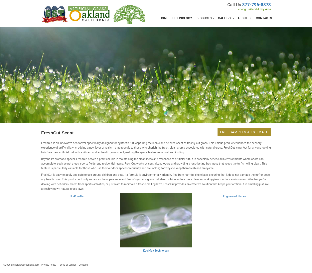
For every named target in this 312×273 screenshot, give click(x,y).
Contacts (264, 18)
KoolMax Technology (156, 250)
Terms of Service (68, 264)
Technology (182, 18)
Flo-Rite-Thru (77, 196)
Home (164, 18)
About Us (244, 18)
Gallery (226, 18)
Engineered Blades (234, 196)
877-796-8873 (256, 4)
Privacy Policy (48, 264)
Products (205, 18)
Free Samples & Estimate (244, 132)
